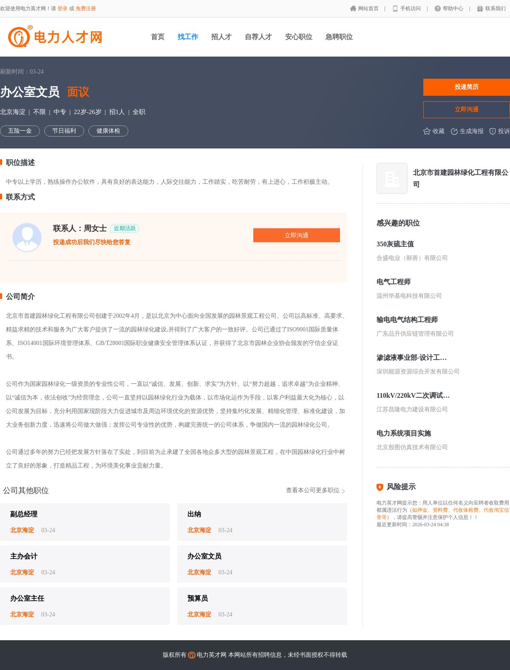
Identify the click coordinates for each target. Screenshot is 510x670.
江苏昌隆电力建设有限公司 (412, 409)
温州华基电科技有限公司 (409, 296)
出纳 (194, 514)
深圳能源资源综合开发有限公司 (418, 371)
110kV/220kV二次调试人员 (414, 395)
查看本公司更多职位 (313, 490)
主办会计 (23, 556)
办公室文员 (204, 556)
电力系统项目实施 (404, 433)
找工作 (188, 36)
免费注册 (86, 8)
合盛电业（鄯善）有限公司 (412, 258)
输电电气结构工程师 (407, 319)
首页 (157, 36)
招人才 (221, 36)
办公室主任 (27, 598)
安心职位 (298, 36)
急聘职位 (339, 36)
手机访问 (411, 8)
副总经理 (23, 514)
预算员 (197, 598)
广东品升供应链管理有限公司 (415, 334)
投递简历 (467, 86)
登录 (62, 8)
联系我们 (495, 8)
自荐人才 (258, 36)
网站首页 (369, 8)
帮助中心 (454, 8)
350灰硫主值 (395, 244)
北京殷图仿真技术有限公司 (412, 447)
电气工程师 (394, 281)
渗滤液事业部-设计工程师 (414, 357)
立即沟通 (467, 109)
